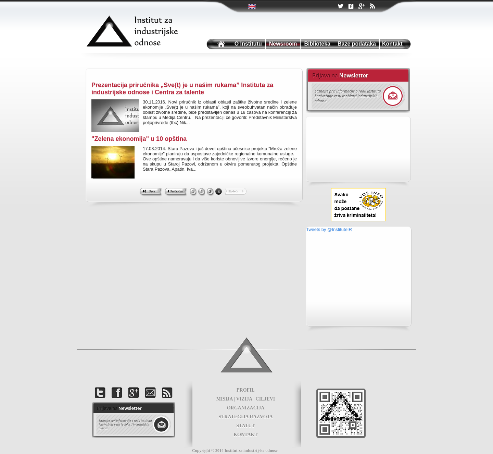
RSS (372, 6)
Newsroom (283, 44)
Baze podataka (357, 44)
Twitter (252, 6)
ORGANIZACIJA (246, 407)
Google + (361, 6)
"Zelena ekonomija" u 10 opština (139, 138)
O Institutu (248, 44)
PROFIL (246, 390)
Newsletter (358, 90)
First (150, 192)
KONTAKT (245, 434)
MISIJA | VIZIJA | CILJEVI (245, 399)
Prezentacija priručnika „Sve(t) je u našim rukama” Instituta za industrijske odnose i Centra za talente (182, 89)
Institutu (218, 44)
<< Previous (175, 192)
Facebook (350, 6)
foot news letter (133, 420)
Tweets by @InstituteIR (329, 229)
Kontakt (392, 44)
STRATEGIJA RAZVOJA (245, 416)
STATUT (246, 425)
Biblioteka (317, 44)
